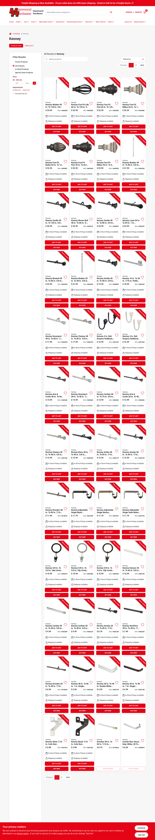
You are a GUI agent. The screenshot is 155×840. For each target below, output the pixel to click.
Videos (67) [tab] (29, 46)
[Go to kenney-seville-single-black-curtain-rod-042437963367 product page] (107, 222)
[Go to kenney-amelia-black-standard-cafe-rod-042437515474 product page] (107, 627)
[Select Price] (34, 83)
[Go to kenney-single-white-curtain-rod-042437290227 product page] (133, 743)
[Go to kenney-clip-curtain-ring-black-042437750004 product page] (56, 569)
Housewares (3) (21, 94)
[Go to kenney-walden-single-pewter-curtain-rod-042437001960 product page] (133, 164)
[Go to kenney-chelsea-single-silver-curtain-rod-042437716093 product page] (82, 337)
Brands (17, 34)
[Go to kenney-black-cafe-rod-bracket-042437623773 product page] (82, 743)
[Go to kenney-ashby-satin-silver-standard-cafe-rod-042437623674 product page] (107, 453)
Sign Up (138, 12)
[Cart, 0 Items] (145, 12)
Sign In (129, 12)
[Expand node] (13, 93)
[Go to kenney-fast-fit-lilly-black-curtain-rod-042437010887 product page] (82, 106)
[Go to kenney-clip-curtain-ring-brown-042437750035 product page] (107, 569)
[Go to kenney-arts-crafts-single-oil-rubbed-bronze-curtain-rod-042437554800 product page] (56, 395)
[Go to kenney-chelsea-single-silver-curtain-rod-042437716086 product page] (56, 453)
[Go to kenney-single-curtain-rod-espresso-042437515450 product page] (133, 685)
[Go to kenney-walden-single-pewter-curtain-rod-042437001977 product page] (56, 106)
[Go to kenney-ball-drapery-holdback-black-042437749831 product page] (107, 337)
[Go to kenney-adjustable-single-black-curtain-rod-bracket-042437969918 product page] (82, 511)
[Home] (10, 33)
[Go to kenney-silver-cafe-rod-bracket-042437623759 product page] (56, 743)
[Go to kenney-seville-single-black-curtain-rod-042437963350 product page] (107, 279)
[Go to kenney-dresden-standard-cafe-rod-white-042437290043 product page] (107, 743)
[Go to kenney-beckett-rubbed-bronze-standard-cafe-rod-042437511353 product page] (56, 279)
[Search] (111, 12)
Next (142, 65)
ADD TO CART (56, 126)
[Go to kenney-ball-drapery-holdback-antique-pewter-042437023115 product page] (133, 337)
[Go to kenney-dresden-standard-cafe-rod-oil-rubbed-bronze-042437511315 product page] (56, 685)
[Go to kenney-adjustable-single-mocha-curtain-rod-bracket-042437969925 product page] (107, 511)
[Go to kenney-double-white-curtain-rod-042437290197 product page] (107, 685)
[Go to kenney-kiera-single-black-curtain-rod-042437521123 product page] (82, 453)
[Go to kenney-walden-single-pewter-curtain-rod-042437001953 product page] (82, 279)
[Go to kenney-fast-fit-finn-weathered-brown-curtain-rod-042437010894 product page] (82, 164)
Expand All (26, 90)
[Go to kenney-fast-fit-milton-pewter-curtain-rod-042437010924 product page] (133, 106)
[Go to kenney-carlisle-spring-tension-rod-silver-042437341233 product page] (56, 627)
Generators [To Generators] (60, 22)
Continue (141, 828)
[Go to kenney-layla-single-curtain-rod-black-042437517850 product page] (133, 222)
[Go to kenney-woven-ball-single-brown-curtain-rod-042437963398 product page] (82, 222)
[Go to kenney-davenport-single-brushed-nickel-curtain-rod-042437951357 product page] (82, 395)
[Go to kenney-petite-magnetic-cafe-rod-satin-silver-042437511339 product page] (133, 279)
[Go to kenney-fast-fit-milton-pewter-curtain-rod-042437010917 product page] (107, 164)
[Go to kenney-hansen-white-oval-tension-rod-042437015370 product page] (133, 569)
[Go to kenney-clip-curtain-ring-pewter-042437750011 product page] (82, 569)
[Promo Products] (13, 62)
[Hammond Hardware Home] (20, 12)
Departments (139, 22)
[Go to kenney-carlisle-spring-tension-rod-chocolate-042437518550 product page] (107, 395)
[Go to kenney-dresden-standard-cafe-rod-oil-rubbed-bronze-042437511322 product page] (56, 511)
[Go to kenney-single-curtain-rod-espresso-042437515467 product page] (82, 685)
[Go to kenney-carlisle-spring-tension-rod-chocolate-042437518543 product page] (82, 627)
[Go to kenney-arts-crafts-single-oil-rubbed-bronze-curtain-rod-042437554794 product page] (133, 395)
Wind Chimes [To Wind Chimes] (101, 22)
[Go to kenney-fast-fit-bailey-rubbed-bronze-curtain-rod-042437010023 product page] (56, 164)
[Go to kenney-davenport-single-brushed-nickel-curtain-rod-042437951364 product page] (56, 337)
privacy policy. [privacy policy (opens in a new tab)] (23, 833)
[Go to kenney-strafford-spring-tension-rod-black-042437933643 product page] (133, 627)
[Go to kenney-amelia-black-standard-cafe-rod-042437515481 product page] (133, 453)
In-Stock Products (22, 69)
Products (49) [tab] (16, 46)
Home (11, 22)
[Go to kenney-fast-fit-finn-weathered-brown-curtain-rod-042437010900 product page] (107, 106)
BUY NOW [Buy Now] (56, 132)
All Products (20, 66)
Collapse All (17, 90)
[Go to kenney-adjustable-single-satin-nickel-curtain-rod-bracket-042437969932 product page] (133, 511)
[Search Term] (79, 12)
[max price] (27, 83)
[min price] (17, 83)
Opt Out (141, 835)
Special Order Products (24, 72)
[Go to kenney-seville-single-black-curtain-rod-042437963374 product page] (56, 222)
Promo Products (21, 61)
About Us (128, 22)
